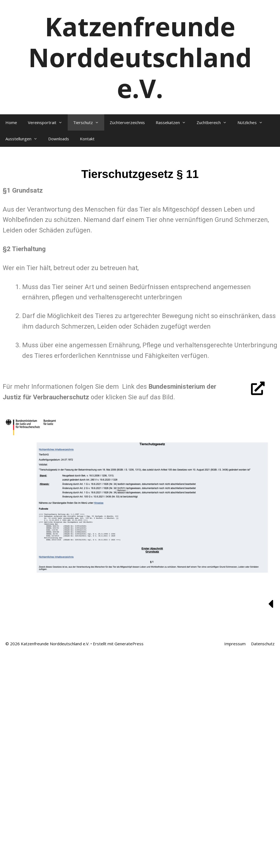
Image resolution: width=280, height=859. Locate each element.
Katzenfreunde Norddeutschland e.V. (140, 57)
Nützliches (252, 122)
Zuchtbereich (214, 122)
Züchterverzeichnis (127, 122)
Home (11, 122)
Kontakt (87, 138)
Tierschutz (88, 122)
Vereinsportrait (48, 122)
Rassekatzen (173, 122)
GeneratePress (129, 643)
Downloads (58, 138)
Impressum (235, 643)
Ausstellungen (24, 139)
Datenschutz (263, 643)
